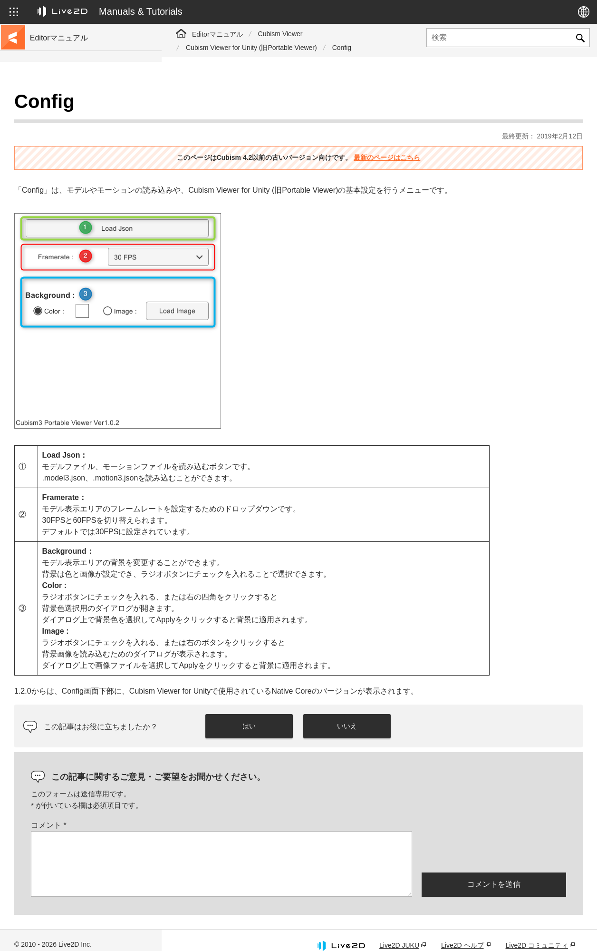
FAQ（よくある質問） (64, 181)
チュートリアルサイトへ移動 (74, 120)
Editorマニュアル (217, 34)
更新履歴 (44, 165)
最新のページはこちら (467, 133)
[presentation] (494, 839)
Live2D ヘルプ (462, 933)
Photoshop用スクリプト (67, 348)
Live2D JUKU (399, 933)
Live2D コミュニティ (537, 933)
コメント (210, 813)
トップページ (51, 104)
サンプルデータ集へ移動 (68, 135)
